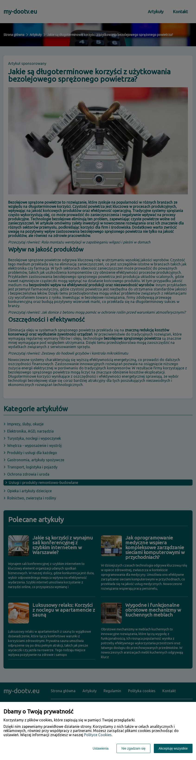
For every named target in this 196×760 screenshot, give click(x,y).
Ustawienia (100, 748)
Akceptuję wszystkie (173, 748)
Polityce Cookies (98, 735)
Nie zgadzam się (133, 748)
